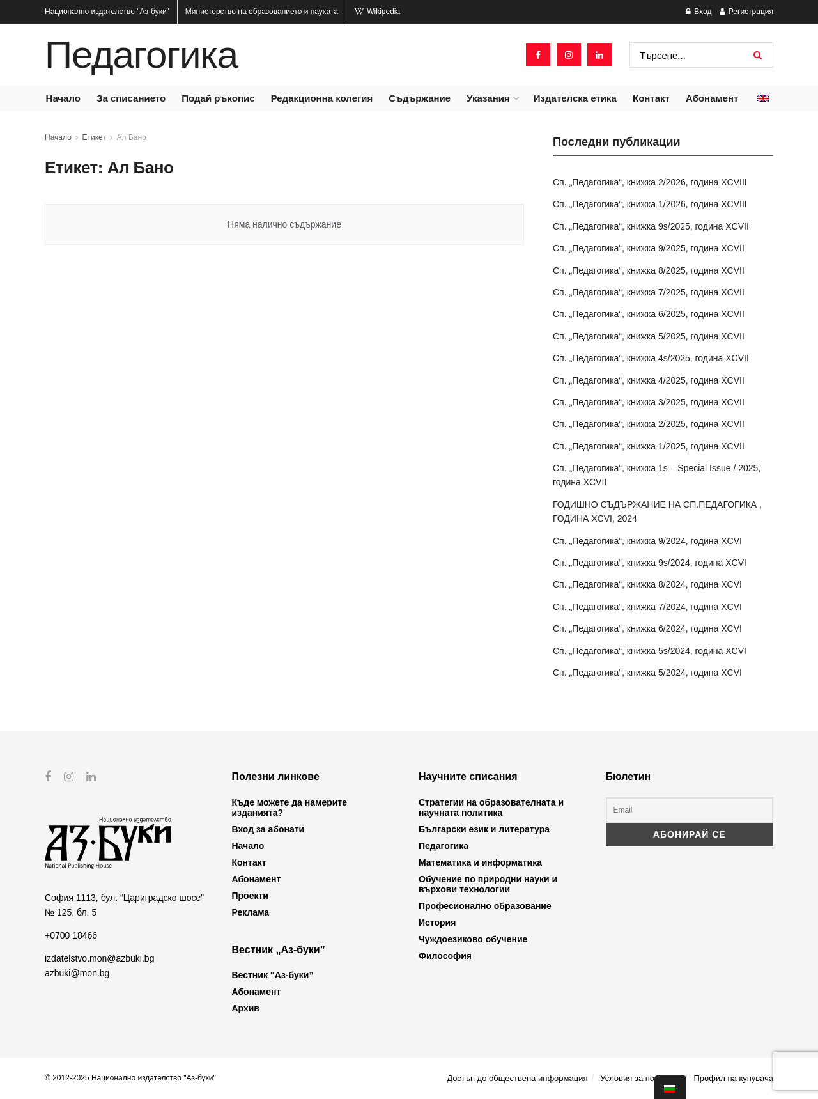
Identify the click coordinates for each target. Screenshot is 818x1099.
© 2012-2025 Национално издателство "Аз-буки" (130, 1077)
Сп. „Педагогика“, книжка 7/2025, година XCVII (649, 292)
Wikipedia (377, 11)
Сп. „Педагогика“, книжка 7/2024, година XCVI (647, 607)
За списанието (131, 98)
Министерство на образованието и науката (261, 11)
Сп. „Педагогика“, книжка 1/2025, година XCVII (649, 446)
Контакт (651, 98)
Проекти (250, 896)
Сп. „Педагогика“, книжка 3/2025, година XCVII (649, 402)
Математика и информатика (480, 862)
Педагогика (141, 55)
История (437, 922)
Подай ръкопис (217, 98)
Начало (63, 98)
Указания (488, 98)
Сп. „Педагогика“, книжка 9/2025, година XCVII (649, 248)
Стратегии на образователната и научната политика (491, 807)
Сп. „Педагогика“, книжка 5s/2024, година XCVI (649, 651)
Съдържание (420, 98)
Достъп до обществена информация (517, 1078)
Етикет (94, 137)
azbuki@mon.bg (77, 972)
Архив (245, 1008)
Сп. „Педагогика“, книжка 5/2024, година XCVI (647, 672)
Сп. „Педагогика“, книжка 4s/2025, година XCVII (651, 358)
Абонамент (712, 98)
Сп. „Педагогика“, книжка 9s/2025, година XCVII (651, 226)
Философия (445, 956)
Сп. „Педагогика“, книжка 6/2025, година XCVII (649, 314)
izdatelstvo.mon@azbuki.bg (99, 958)
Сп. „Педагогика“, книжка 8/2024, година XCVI (647, 584)
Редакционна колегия (322, 98)
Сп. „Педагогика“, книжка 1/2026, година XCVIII (650, 204)
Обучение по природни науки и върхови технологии (488, 884)
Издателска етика (575, 98)
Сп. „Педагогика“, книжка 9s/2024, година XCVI (649, 562)
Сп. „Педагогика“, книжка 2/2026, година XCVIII (650, 182)
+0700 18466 (71, 935)
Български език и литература (484, 829)
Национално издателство (107, 11)
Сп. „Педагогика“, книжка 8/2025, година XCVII (649, 270)
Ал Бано (131, 137)
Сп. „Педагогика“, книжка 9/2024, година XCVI (647, 541)
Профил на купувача (733, 1078)
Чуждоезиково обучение (473, 939)
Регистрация (746, 11)
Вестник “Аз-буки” (273, 975)
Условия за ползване (640, 1078)
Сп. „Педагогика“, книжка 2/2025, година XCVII (649, 424)
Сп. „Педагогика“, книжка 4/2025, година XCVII (649, 380)
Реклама (251, 912)
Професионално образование (485, 906)
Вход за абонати (268, 829)
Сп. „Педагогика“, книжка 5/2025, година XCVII (649, 336)
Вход (698, 11)
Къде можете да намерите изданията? (289, 807)
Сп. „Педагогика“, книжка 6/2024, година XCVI (647, 628)
